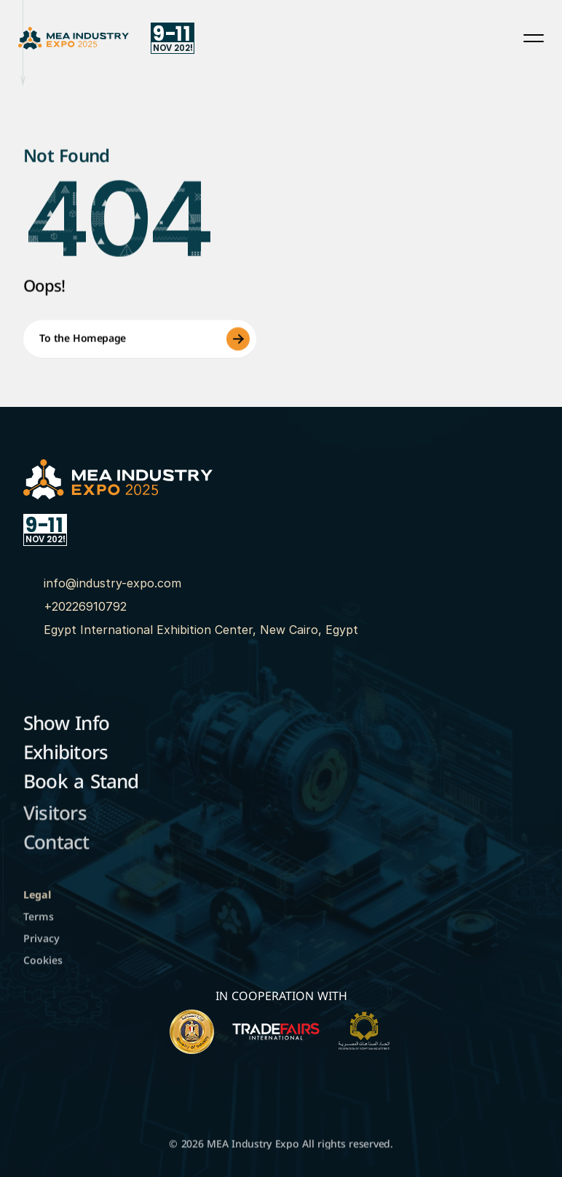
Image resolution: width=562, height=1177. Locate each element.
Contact (56, 847)
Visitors (55, 818)
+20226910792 (85, 606)
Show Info (66, 726)
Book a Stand (81, 784)
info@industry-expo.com (112, 583)
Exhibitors (65, 755)
